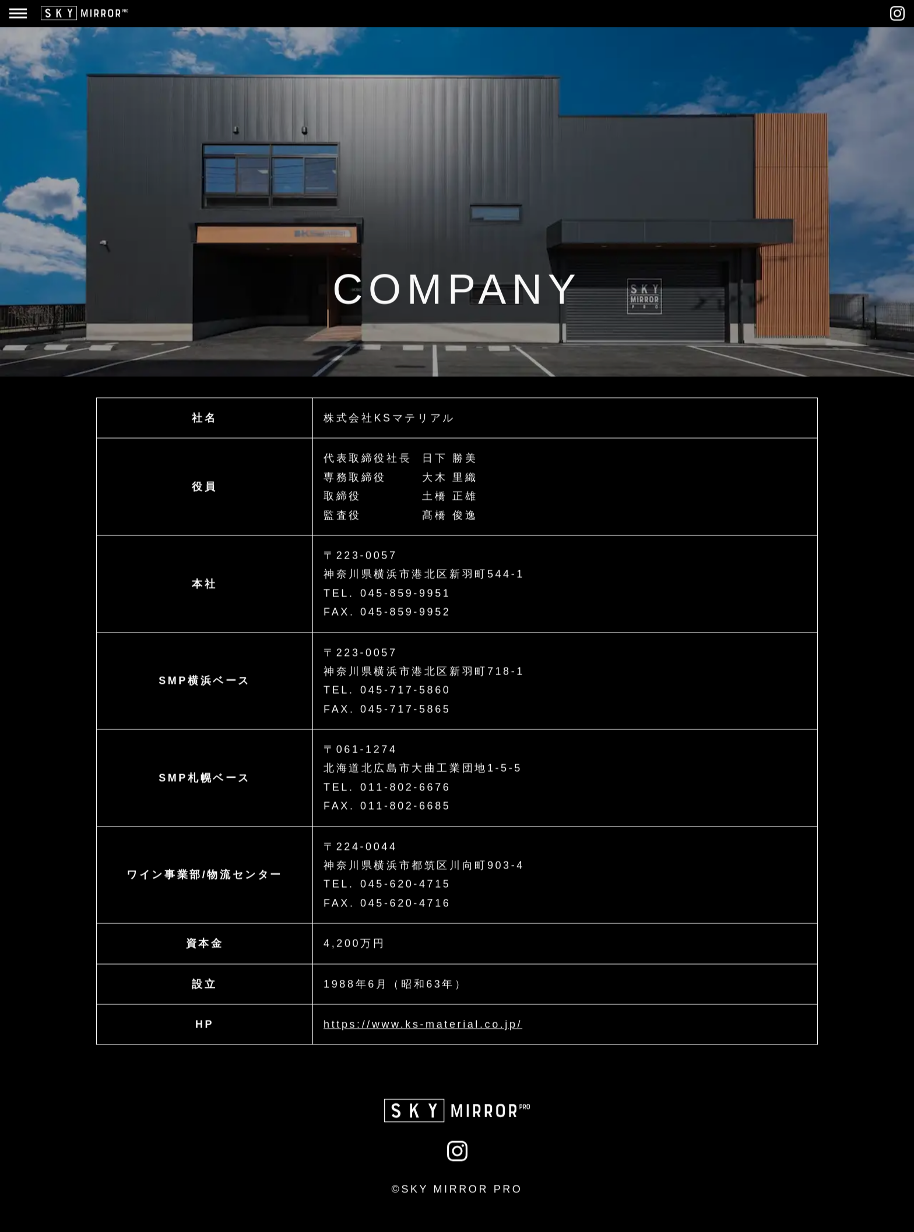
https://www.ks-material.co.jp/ (423, 1023)
